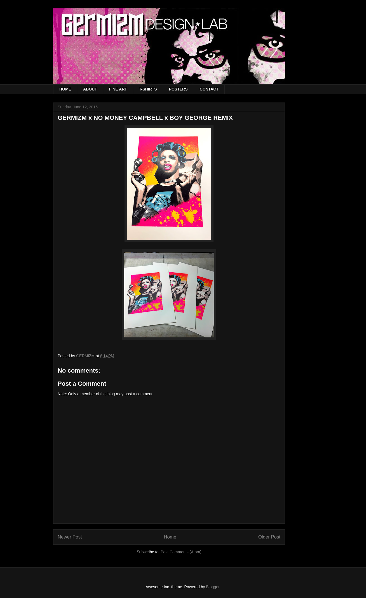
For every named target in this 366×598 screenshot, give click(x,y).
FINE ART (118, 89)
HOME (65, 89)
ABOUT (90, 89)
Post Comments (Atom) (181, 552)
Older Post (269, 537)
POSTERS (178, 89)
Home (170, 537)
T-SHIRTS (148, 89)
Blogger (212, 587)
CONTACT (209, 89)
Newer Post (70, 537)
